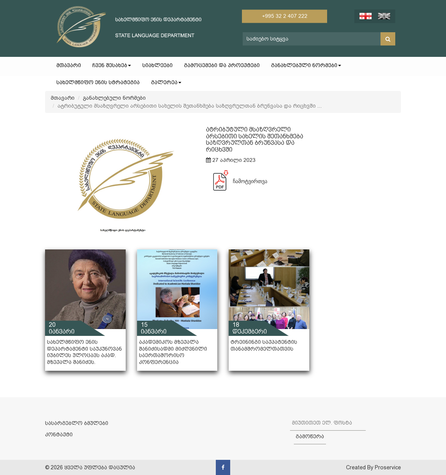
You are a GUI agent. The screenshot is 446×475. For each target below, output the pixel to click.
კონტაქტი (59, 434)
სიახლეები (157, 65)
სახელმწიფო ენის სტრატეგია (98, 82)
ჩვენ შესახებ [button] (111, 65)
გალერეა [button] (166, 82)
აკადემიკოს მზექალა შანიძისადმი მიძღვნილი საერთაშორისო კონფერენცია (173, 352)
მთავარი (68, 65)
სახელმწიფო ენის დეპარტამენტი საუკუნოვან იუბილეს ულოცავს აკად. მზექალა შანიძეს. (84, 352)
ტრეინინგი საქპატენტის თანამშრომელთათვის (264, 345)
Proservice (388, 467)
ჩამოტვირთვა (236, 181)
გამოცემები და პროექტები (222, 65)
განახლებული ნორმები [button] (306, 65)
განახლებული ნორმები (114, 98)
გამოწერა (310, 436)
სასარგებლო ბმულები (76, 423)
